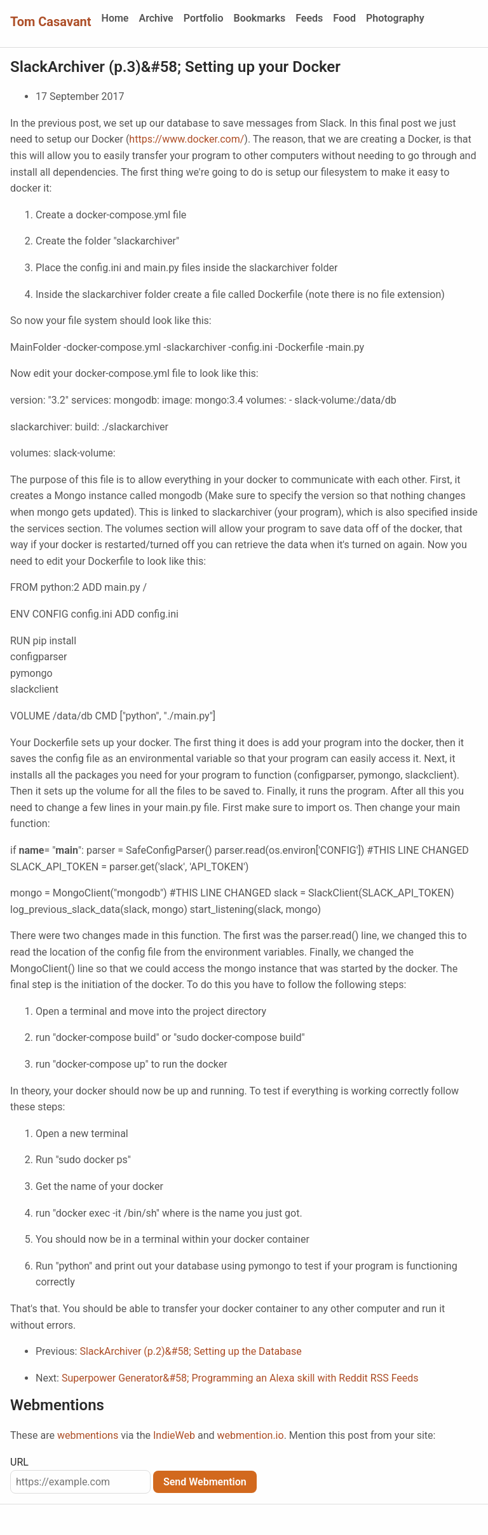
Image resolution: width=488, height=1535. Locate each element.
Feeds (309, 18)
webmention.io (250, 1435)
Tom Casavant (51, 21)
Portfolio (204, 18)
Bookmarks (260, 18)
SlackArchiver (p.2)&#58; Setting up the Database (190, 1351)
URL (19, 1462)
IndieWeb (174, 1435)
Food (344, 18)
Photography (395, 18)
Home (115, 18)
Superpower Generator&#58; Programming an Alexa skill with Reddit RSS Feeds (240, 1378)
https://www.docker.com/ (186, 139)
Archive (156, 18)
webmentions (87, 1435)
